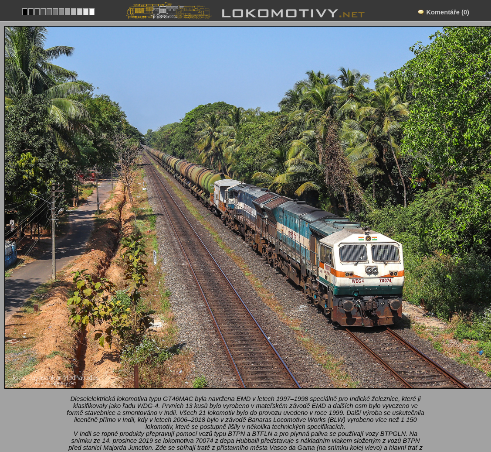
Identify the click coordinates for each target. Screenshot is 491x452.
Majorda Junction (255, 374)
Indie (234, 401)
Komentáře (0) (447, 12)
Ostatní (264, 401)
